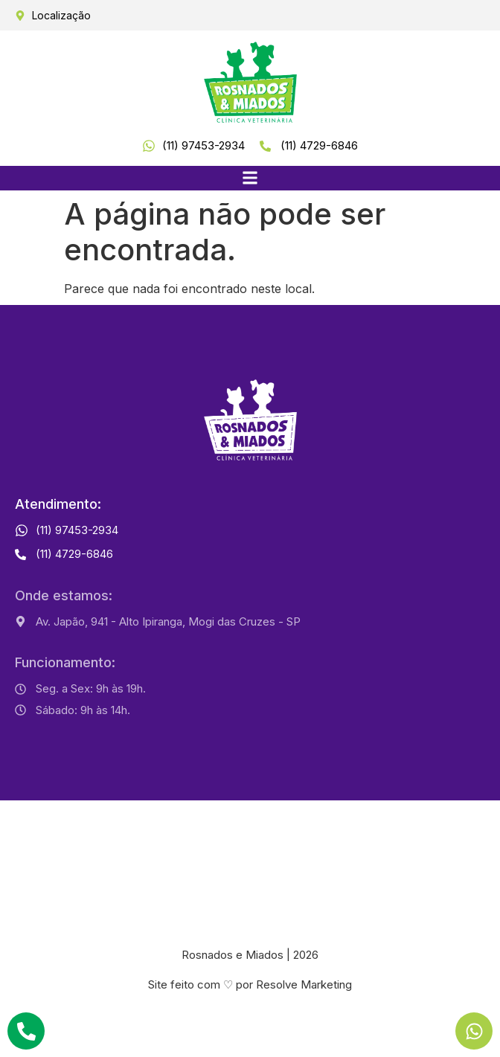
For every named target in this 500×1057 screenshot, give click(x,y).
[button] (250, 178)
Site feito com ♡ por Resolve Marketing (250, 984)
